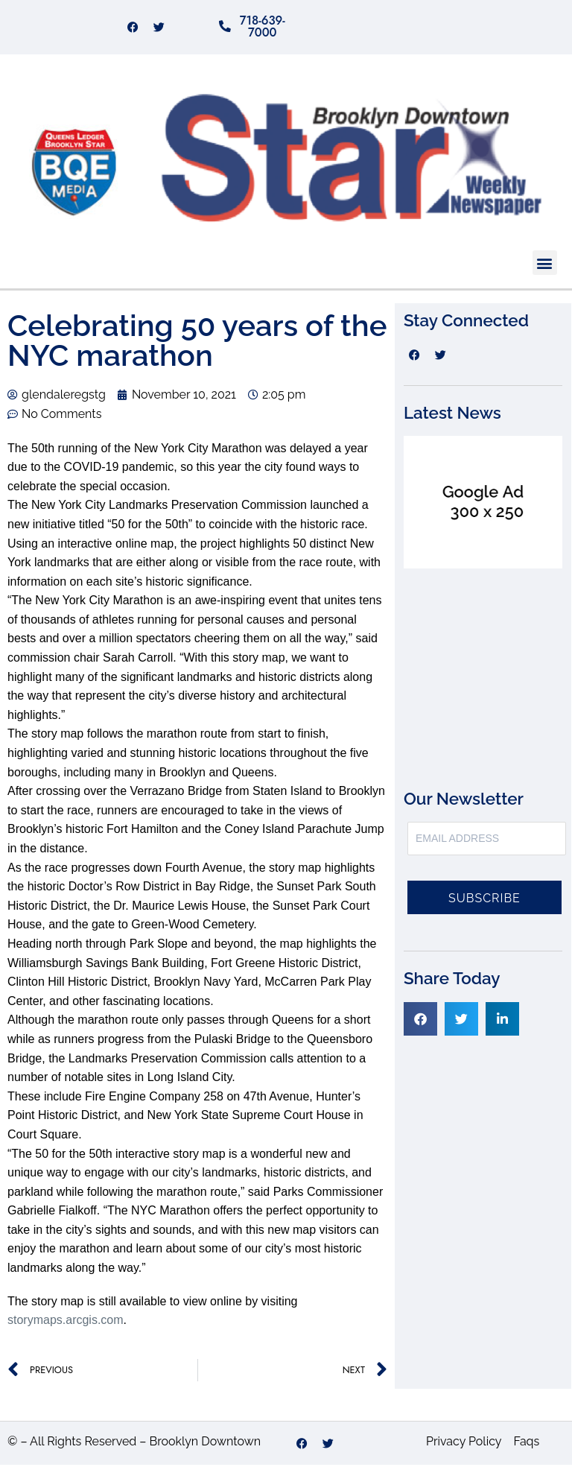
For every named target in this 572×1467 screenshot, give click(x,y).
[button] (545, 265)
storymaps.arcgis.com (65, 1323)
